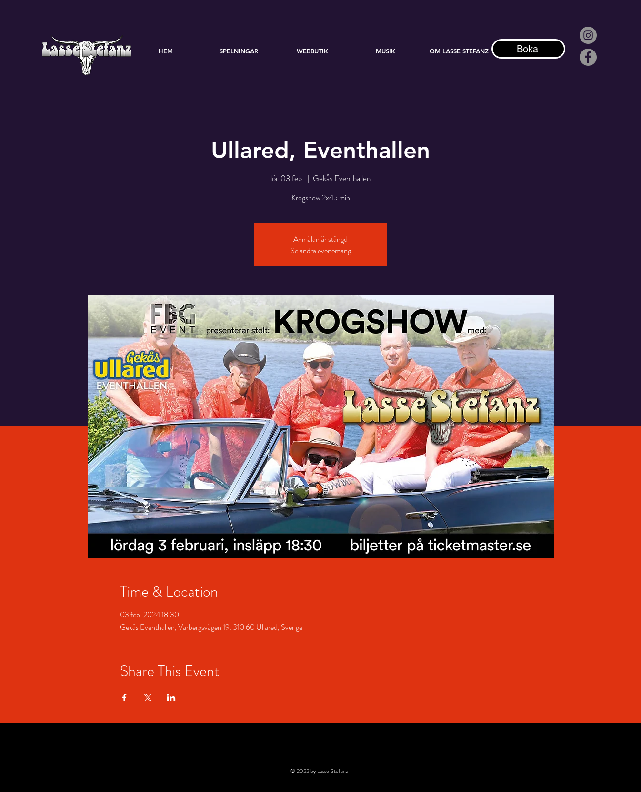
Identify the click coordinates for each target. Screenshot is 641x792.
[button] (385, 51)
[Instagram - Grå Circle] (588, 35)
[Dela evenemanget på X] (147, 697)
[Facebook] (588, 57)
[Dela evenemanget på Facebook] (124, 697)
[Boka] (528, 49)
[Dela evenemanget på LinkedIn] (171, 697)
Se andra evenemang (320, 250)
